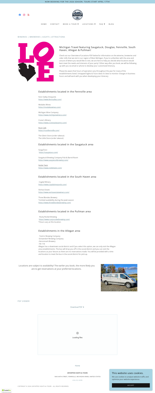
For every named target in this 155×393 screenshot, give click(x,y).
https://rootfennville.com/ (48, 130)
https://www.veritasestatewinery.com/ (53, 192)
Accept (131, 385)
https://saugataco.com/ (48, 152)
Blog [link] (111, 24)
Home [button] (77, 365)
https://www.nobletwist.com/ (50, 168)
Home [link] (44, 24)
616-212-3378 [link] (77, 380)
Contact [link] (55, 24)
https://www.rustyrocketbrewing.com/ (54, 219)
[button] (71, 24)
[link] (20, 15)
